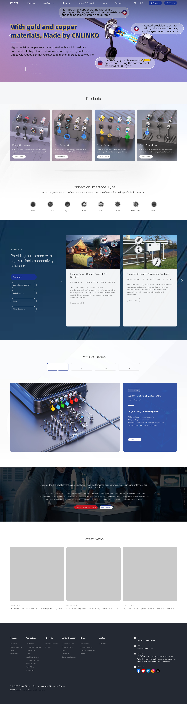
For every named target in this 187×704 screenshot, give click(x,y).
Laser (28, 654)
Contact (118, 3)
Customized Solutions (69, 657)
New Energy (30, 644)
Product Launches (86, 647)
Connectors (13, 644)
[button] (10, 35)
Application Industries (88, 650)
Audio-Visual (30, 667)
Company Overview (51, 644)
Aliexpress (53, 686)
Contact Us (65, 654)
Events (83, 654)
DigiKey (62, 686)
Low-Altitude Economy (33, 647)
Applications (49, 3)
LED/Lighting (30, 650)
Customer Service (68, 644)
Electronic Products (32, 660)
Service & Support (86, 3)
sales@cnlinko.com (145, 648)
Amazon (44, 686)
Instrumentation (31, 664)
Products (31, 3)
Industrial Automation (33, 657)
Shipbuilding (30, 670)
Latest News (85, 644)
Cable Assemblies (16, 647)
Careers (47, 647)
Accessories (14, 654)
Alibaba (36, 686)
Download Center (67, 647)
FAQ (63, 650)
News (104, 3)
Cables (12, 650)
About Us (66, 3)
